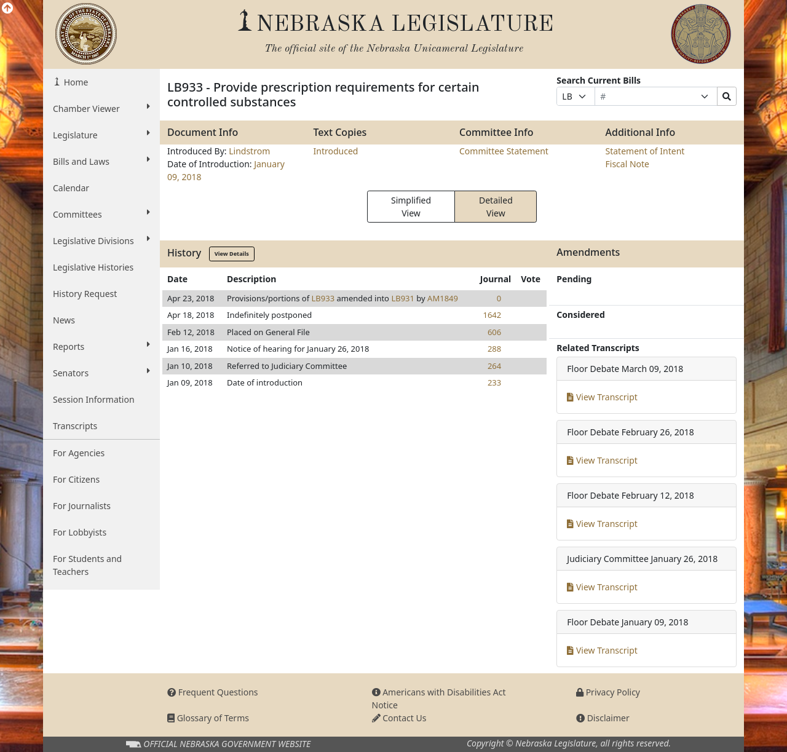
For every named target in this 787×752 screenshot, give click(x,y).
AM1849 (442, 298)
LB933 (323, 298)
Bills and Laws (101, 161)
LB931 (402, 298)
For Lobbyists (79, 532)
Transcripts (75, 426)
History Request (85, 293)
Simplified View (411, 206)
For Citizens (76, 479)
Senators (101, 372)
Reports (101, 346)
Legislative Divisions (101, 240)
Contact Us (399, 718)
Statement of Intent (645, 151)
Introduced (336, 151)
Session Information (94, 399)
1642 (492, 314)
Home (74, 82)
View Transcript (602, 397)
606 (494, 332)
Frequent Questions (212, 692)
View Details (232, 254)
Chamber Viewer (101, 108)
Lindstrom (249, 151)
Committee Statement (503, 151)
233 (494, 382)
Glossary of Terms (208, 718)
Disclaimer (603, 718)
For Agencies (79, 453)
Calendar (71, 188)
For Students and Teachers (87, 565)
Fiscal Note (627, 164)
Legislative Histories (93, 267)
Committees (101, 214)
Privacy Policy (608, 692)
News (64, 320)
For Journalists (82, 506)
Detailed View (496, 206)
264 (494, 365)
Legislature (101, 135)
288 (494, 348)
